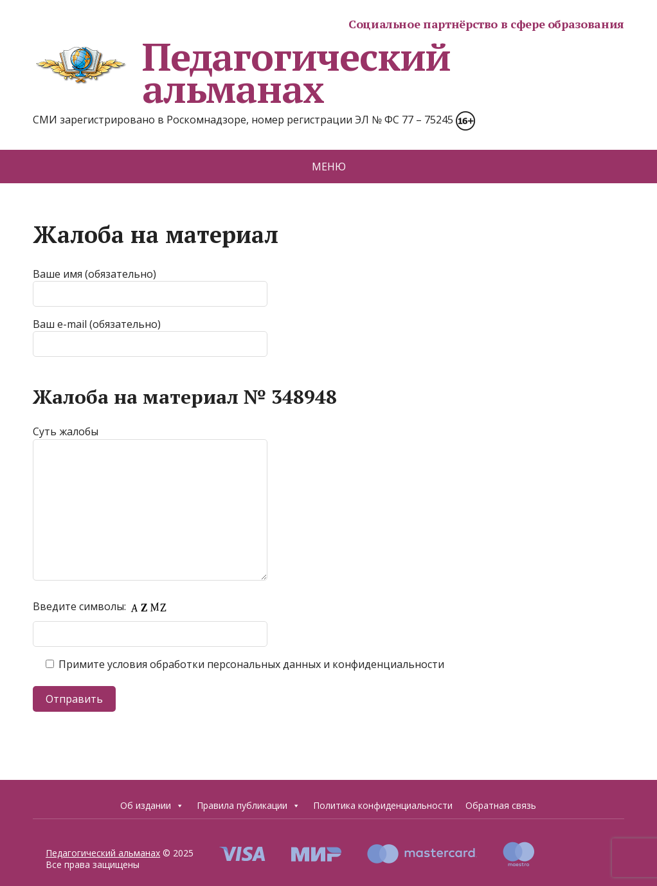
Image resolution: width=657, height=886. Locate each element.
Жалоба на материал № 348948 (185, 397)
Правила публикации (248, 805)
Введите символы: (102, 606)
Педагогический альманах (242, 73)
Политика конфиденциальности (383, 805)
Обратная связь (500, 805)
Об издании (152, 805)
